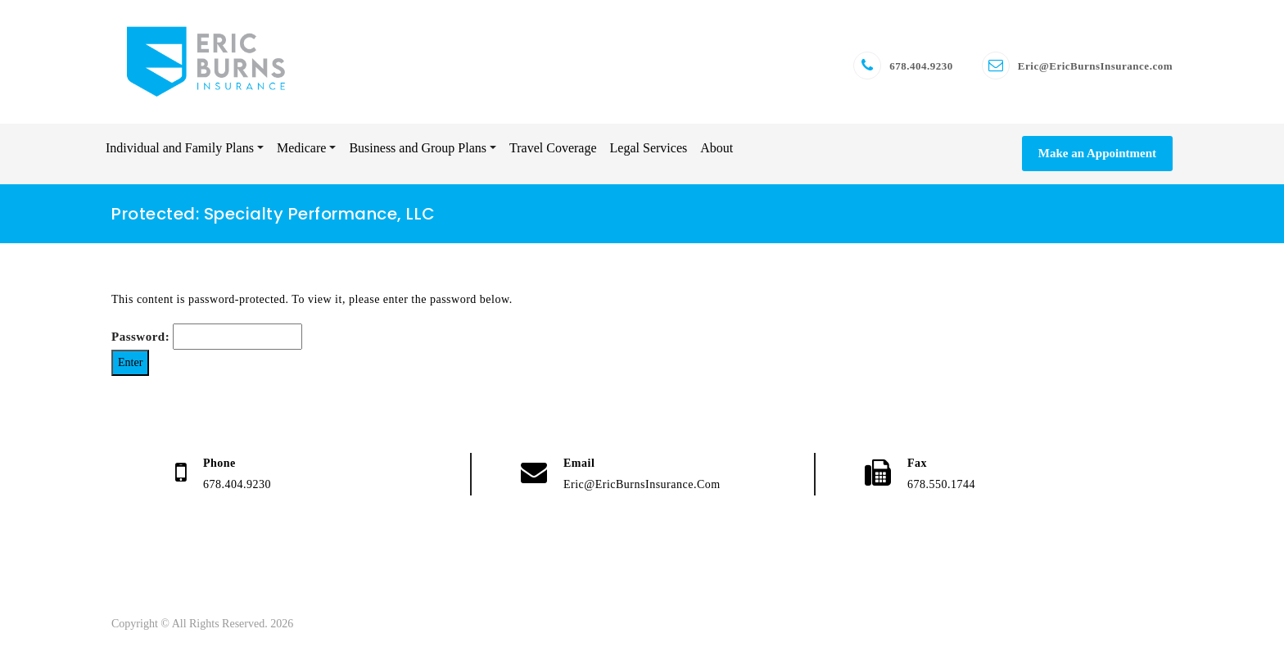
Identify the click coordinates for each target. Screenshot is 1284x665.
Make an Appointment (1097, 153)
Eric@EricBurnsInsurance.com (1095, 66)
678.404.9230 (921, 66)
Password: (206, 336)
